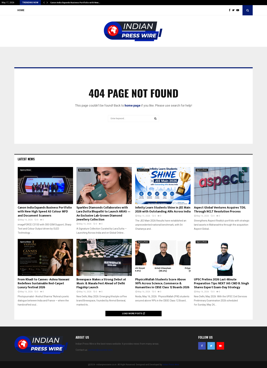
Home (20, 10)
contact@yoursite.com (100, 350)
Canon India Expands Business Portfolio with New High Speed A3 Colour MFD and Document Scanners (45, 211)
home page (132, 105)
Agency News (25, 170)
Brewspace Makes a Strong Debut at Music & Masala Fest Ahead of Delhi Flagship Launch (101, 283)
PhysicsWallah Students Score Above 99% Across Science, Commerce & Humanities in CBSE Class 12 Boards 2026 (162, 283)
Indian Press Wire (170, 364)
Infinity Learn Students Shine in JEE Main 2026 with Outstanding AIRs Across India (163, 209)
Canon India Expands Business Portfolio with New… (75, 2)
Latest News (26, 159)
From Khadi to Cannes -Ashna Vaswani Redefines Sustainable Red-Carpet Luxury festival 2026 (43, 283)
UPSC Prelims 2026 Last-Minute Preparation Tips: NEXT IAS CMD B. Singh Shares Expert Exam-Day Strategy (221, 283)
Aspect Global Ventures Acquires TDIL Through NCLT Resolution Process (220, 209)
